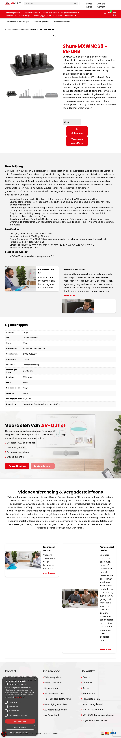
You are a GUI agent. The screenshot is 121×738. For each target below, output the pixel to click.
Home (89, 3)
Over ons (101, 3)
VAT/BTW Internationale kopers (98, 715)
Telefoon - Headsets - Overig (19, 15)
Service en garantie (93, 709)
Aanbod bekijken (17, 466)
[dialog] (20, 706)
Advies (89, 6)
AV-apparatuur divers (66, 15)
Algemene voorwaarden (95, 720)
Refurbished (89, 693)
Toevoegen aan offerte (77, 141)
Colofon (56, 733)
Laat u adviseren (42, 466)
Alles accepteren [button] (20, 721)
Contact (101, 6)
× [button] (35, 679)
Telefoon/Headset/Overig (57, 699)
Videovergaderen (14, 12)
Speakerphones (32, 12)
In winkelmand (77, 131)
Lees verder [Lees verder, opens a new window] (19, 697)
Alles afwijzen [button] (20, 727)
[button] (54, 36)
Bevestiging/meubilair (44, 15)
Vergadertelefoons (54, 693)
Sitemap (47, 733)
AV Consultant (51, 715)
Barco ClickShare (51, 12)
